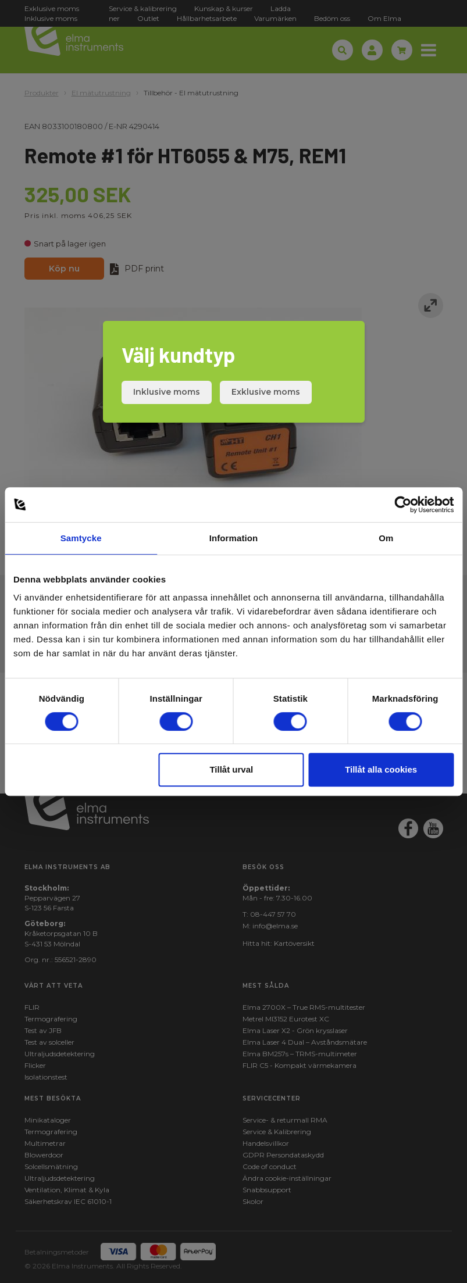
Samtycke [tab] (81, 538)
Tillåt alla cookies (381, 769)
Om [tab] (386, 538)
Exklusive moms (265, 392)
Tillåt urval (231, 769)
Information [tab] (233, 538)
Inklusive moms (166, 392)
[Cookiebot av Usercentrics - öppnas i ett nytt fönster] (403, 504)
